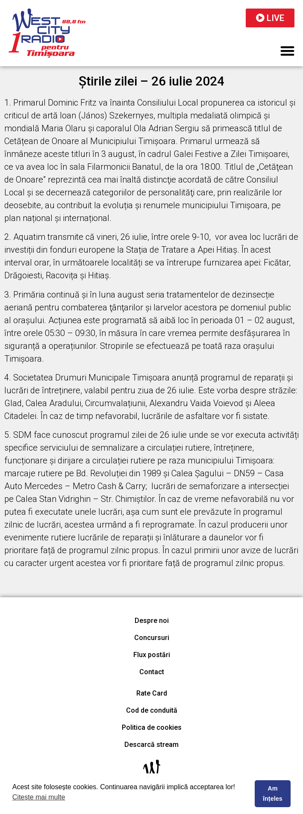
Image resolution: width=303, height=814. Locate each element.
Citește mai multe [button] (38, 797)
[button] (288, 50)
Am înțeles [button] (272, 793)
